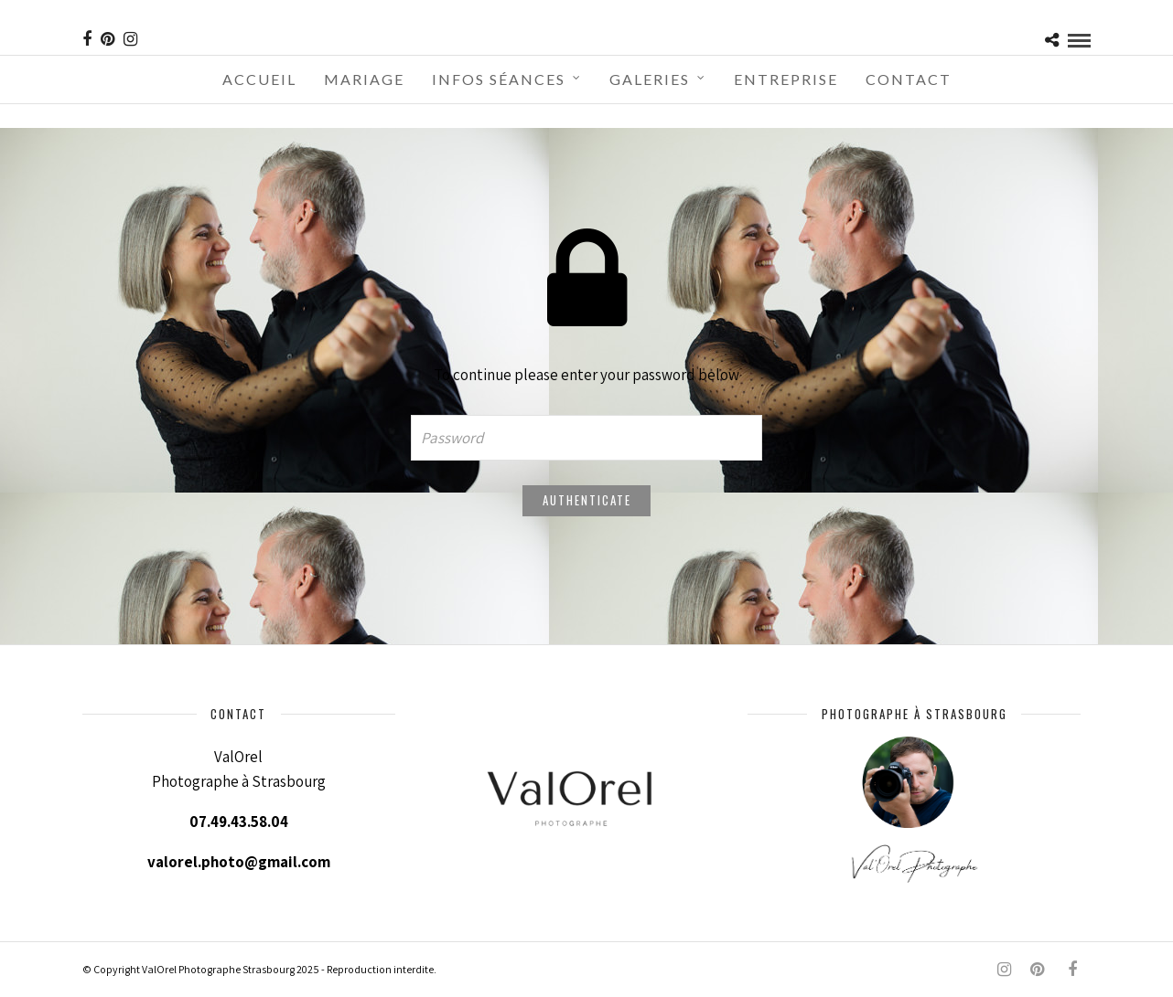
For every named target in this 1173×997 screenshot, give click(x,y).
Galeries (649, 79)
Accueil (259, 79)
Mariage (364, 79)
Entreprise (786, 79)
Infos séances (498, 79)
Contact (909, 79)
